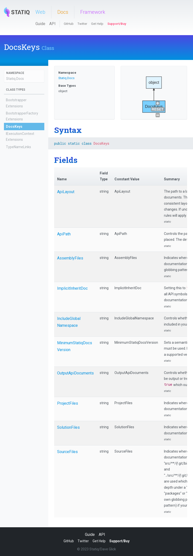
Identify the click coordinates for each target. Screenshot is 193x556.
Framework (92, 12)
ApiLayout (65, 191)
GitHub (69, 24)
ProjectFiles (67, 403)
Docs (62, 12)
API (52, 23)
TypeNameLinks (18, 147)
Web (40, 12)
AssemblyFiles (70, 258)
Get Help (97, 24)
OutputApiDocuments (75, 373)
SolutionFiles (68, 427)
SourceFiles (67, 451)
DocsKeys (14, 126)
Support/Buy (116, 24)
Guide (40, 23)
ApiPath (64, 234)
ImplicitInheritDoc (72, 288)
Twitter (82, 24)
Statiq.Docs (15, 79)
